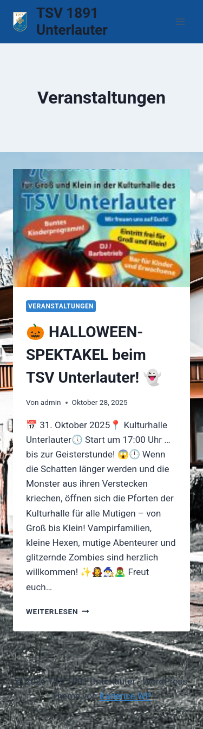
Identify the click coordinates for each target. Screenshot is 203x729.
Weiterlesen (57, 611)
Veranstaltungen (61, 306)
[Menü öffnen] (180, 21)
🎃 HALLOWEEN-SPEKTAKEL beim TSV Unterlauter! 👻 (94, 354)
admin (51, 402)
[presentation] (101, 228)
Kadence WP (126, 696)
